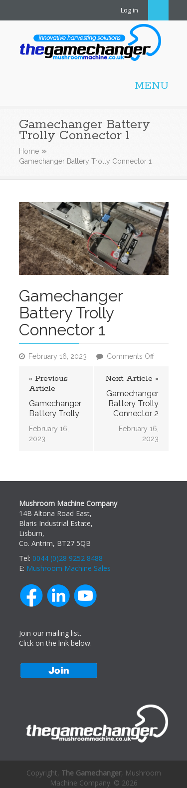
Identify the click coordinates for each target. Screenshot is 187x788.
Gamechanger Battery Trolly (55, 408)
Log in (129, 9)
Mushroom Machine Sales (68, 568)
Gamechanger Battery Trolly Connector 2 (132, 403)
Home (29, 151)
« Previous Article (48, 384)
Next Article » (132, 379)
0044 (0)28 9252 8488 (67, 558)
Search (158, 10)
